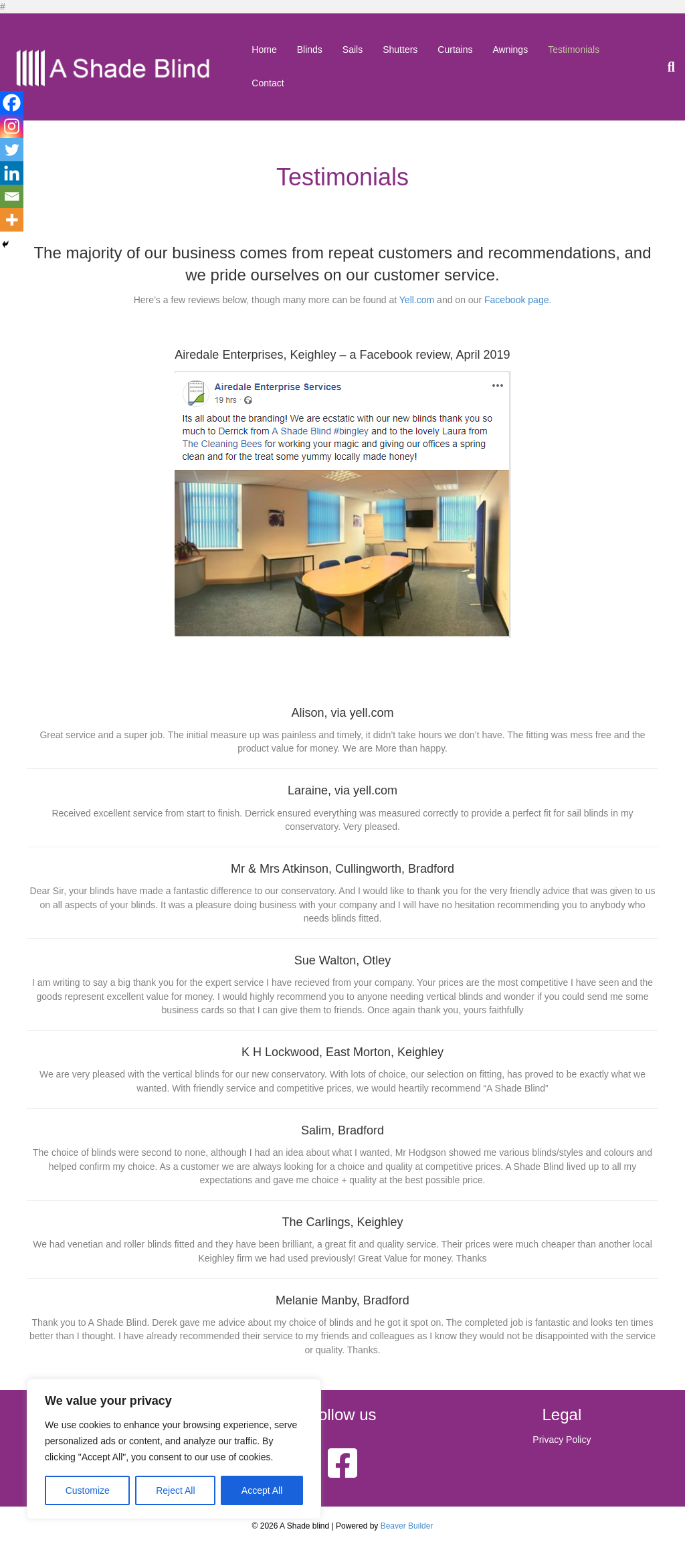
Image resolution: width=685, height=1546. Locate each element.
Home (264, 49)
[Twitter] (11, 149)
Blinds (309, 49)
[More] (11, 220)
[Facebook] (11, 102)
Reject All (175, 1490)
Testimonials (573, 49)
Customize (88, 1490)
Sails (352, 49)
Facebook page (516, 299)
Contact (268, 83)
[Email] (11, 196)
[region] (174, 1449)
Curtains (454, 49)
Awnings (510, 49)
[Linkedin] (11, 173)
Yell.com (416, 299)
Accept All (261, 1490)
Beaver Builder (407, 1526)
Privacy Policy (561, 1439)
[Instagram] (11, 126)
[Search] (666, 67)
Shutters (400, 49)
